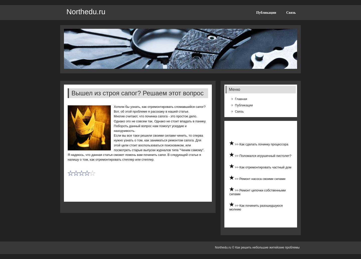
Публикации (266, 13)
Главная (241, 99)
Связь (291, 13)
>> (237, 144)
